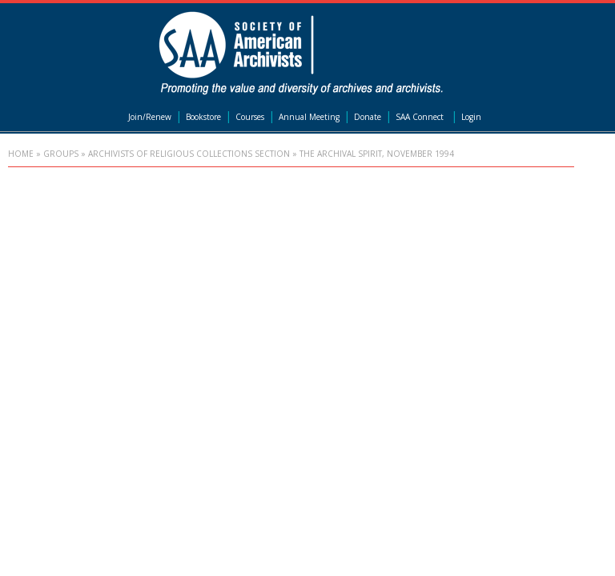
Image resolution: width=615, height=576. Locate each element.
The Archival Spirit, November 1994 (376, 153)
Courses (249, 116)
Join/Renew (149, 116)
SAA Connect (420, 116)
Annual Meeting (309, 116)
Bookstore (203, 116)
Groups (60, 153)
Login (471, 116)
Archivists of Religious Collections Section (189, 153)
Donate (367, 116)
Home (21, 153)
